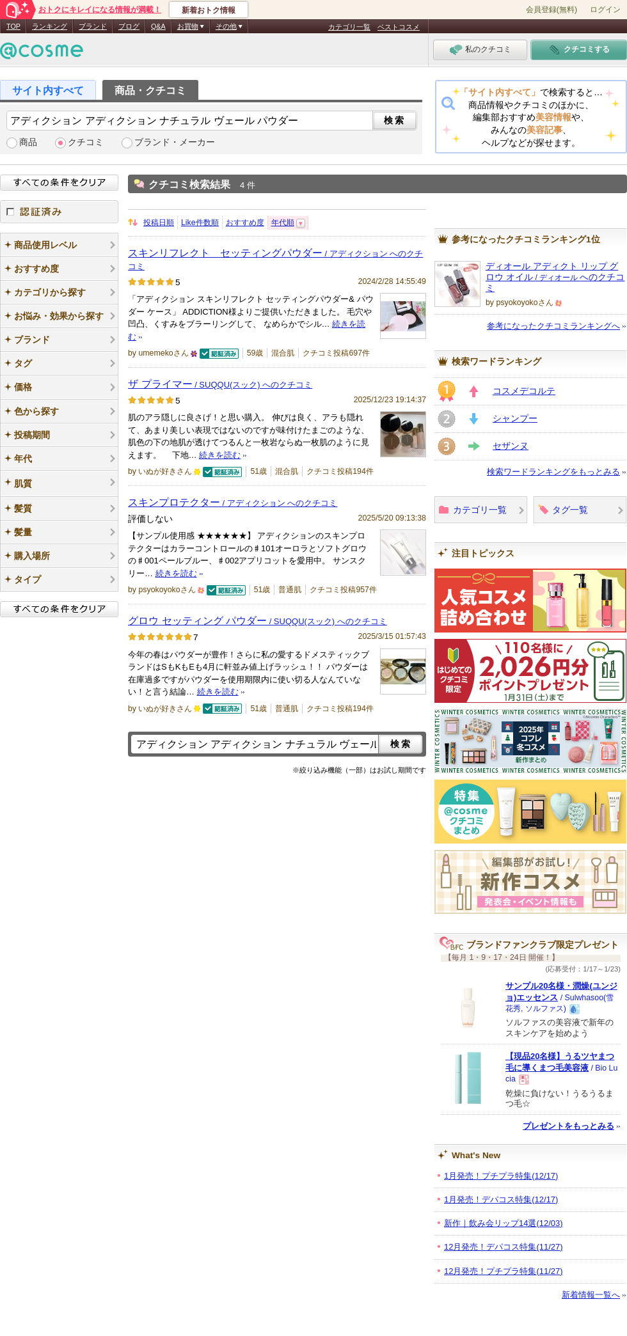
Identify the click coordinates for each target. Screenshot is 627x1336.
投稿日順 (158, 222)
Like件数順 (200, 222)
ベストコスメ (398, 27)
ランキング (49, 26)
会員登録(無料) (551, 9)
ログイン (605, 9)
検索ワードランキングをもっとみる (553, 471)
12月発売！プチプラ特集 (503, 1271)
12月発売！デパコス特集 (503, 1247)
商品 (28, 142)
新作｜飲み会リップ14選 (503, 1223)
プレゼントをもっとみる (568, 1126)
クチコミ (86, 142)
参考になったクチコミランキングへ (553, 326)
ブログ (128, 26)
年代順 (282, 222)
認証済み (59, 211)
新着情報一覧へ (591, 1295)
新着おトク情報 (208, 10)
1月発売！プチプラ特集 (501, 1176)
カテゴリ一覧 (349, 27)
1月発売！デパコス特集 (501, 1199)
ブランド (93, 26)
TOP (13, 26)
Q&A (158, 26)
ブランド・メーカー (174, 142)
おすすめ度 (245, 222)
